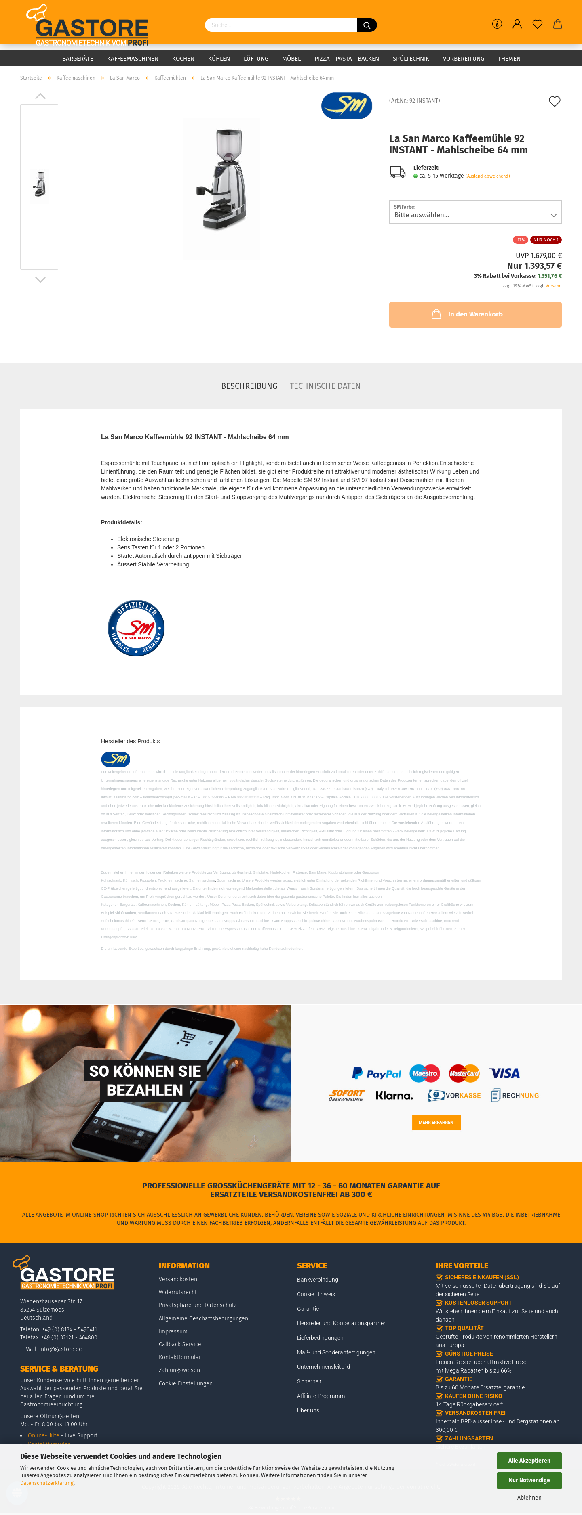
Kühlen (219, 58)
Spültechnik (411, 58)
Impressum (173, 1331)
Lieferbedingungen (320, 1338)
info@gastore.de (60, 1349)
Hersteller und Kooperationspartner (341, 1323)
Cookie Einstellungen (186, 1383)
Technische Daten (325, 386)
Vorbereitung (463, 58)
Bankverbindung (317, 1279)
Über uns (308, 1410)
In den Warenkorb (466, 313)
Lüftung (256, 58)
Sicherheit (309, 1381)
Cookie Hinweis (316, 1294)
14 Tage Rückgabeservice (467, 1404)
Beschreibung (249, 386)
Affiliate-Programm (321, 1396)
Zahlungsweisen (179, 1370)
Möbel (291, 58)
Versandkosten (178, 1279)
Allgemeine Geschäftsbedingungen (203, 1318)
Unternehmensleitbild (323, 1367)
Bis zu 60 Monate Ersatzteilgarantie (480, 1387)
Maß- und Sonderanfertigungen (336, 1352)
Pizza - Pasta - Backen (346, 58)
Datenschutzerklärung (47, 1483)
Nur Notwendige (529, 1480)
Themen (509, 58)
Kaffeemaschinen (132, 58)
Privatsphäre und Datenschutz (197, 1305)
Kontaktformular (180, 1357)
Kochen (183, 58)
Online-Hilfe (43, 1435)
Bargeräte (77, 58)
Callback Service (180, 1344)
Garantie (308, 1308)
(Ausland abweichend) (488, 176)
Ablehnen (529, 1497)
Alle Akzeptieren (529, 1460)
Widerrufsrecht (178, 1292)
